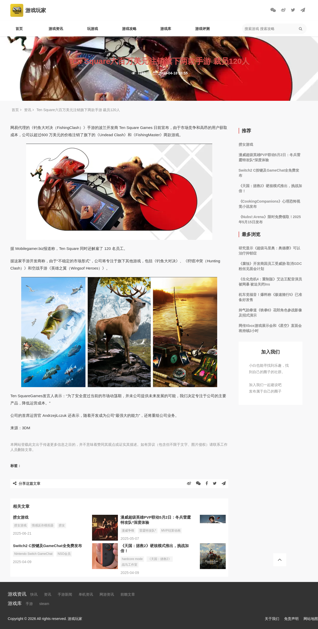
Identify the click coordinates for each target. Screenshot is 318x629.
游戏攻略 (129, 29)
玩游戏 (92, 29)
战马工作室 (129, 564)
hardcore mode (132, 559)
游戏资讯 (56, 29)
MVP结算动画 (170, 530)
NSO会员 (64, 554)
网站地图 (311, 619)
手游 (29, 604)
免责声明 (291, 619)
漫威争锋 (128, 530)
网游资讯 (107, 594)
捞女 (62, 525)
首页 (19, 29)
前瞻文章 (127, 594)
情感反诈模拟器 (43, 525)
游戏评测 (202, 29)
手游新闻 (65, 594)
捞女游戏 (20, 525)
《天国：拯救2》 (159, 559)
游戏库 (165, 29)
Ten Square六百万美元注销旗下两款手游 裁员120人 (78, 110)
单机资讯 (86, 594)
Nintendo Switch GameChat (33, 554)
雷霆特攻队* (147, 530)
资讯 (27, 110)
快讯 (33, 594)
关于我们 (272, 619)
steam (44, 604)
